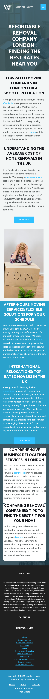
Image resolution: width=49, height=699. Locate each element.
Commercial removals (24, 643)
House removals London (24, 651)
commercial (20, 473)
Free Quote (24, 645)
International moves (24, 654)
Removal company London (24, 659)
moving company (33, 177)
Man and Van (24, 656)
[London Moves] (8, 7)
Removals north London (25, 665)
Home (24, 648)
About (24, 637)
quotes (32, 132)
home (39, 339)
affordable (8, 103)
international (9, 391)
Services (36, 685)
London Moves (24, 7)
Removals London (24, 662)
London (19, 537)
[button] (24, 220)
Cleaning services (24, 640)
